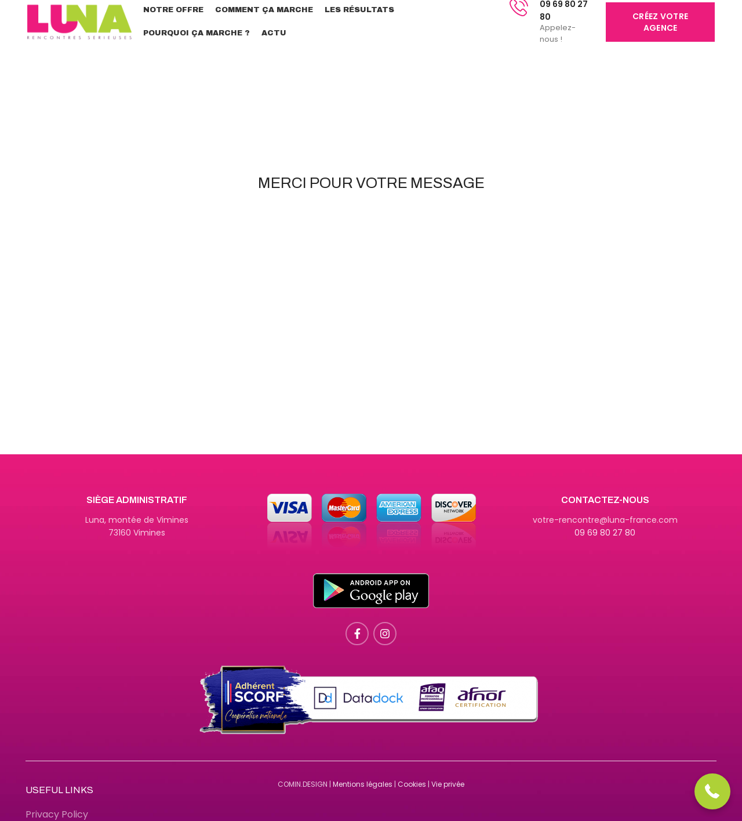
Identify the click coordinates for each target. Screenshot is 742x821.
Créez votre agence (660, 22)
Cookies (412, 784)
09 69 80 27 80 (604, 532)
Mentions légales (362, 784)
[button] (712, 791)
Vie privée (447, 784)
